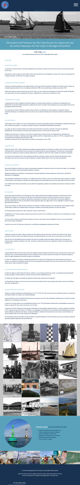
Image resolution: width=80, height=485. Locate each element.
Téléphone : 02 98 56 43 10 (40, 10)
